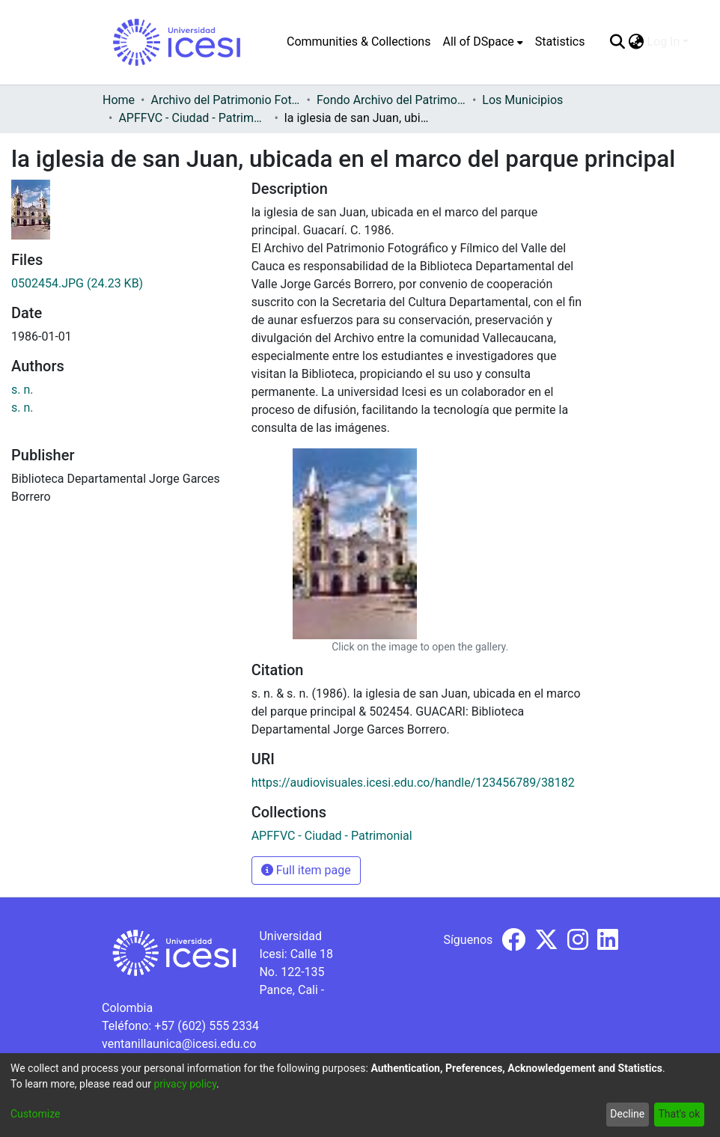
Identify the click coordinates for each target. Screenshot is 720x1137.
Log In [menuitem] (663, 41)
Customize (35, 1114)
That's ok (679, 1114)
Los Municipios (522, 100)
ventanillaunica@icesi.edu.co (179, 1044)
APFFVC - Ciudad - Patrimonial (193, 118)
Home (119, 100)
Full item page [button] (306, 870)
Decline (627, 1114)
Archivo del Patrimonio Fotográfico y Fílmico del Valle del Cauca (225, 100)
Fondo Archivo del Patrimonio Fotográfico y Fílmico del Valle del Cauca (391, 100)
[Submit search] (617, 42)
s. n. (22, 389)
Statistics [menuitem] (560, 41)
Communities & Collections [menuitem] (358, 41)
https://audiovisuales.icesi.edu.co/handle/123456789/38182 (413, 782)
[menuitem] (482, 42)
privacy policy (184, 1084)
